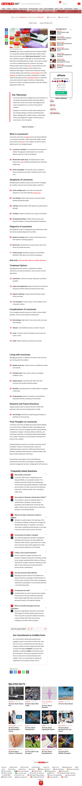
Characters (15, 9)
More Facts (32, 769)
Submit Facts (22, 769)
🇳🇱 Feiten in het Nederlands (54, 775)
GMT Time (52, 105)
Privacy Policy (11, 769)
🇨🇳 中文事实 (64, 777)
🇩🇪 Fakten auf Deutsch (44, 769)
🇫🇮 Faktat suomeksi (6, 773)
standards (29, 648)
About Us (3, 767)
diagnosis (12, 75)
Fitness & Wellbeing (48, 9)
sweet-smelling (35, 73)
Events (41, 9)
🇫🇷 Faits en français (58, 769)
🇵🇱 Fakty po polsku (70, 775)
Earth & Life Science (33, 9)
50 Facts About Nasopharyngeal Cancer (14, 729)
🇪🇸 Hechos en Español (73, 769)
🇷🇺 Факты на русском (21, 777)
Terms (3, 769)
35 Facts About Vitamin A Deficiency (15, 752)
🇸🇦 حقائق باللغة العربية (21, 773)
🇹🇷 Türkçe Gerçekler (52, 777)
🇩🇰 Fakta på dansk (37, 771)
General (56, 9)
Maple (27, 137)
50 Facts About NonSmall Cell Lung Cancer (64, 729)
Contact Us (46, 767)
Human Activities (68, 9)
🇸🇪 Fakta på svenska (50, 771)
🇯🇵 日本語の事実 (5, 775)
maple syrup (37, 193)
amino (30, 66)
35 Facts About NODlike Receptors (64, 752)
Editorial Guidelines (64, 17)
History (61, 9)
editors (29, 651)
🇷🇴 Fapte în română (6, 777)
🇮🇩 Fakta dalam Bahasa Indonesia (66, 773)
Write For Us (55, 767)
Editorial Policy (13, 767)
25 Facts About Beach (65, 704)
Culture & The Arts (23, 9)
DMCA (76, 767)
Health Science (33, 23)
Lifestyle (76, 9)
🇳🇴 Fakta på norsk (64, 771)
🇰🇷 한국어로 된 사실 (19, 775)
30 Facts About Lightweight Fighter (48, 728)
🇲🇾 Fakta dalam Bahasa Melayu (36, 775)
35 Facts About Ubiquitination (30, 728)
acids (23, 142)
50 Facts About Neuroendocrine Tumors (63, 61)
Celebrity (9, 9)
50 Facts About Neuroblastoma (47, 752)
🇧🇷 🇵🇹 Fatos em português (21, 771)
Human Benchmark (55, 113)
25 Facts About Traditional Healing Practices (64, 38)
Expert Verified (52, 17)
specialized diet (32, 77)
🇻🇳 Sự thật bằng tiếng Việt (37, 777)
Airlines (4, 9)
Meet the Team (24, 767)
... (79, 9)
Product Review (36, 767)
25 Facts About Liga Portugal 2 (31, 752)
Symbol (52, 101)
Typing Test (53, 109)
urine (21, 162)
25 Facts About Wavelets (47, 706)
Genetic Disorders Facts (46, 23)
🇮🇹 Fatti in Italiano (6, 771)
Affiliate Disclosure (67, 767)
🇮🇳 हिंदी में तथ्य (50, 773)
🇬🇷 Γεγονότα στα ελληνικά (37, 773)
